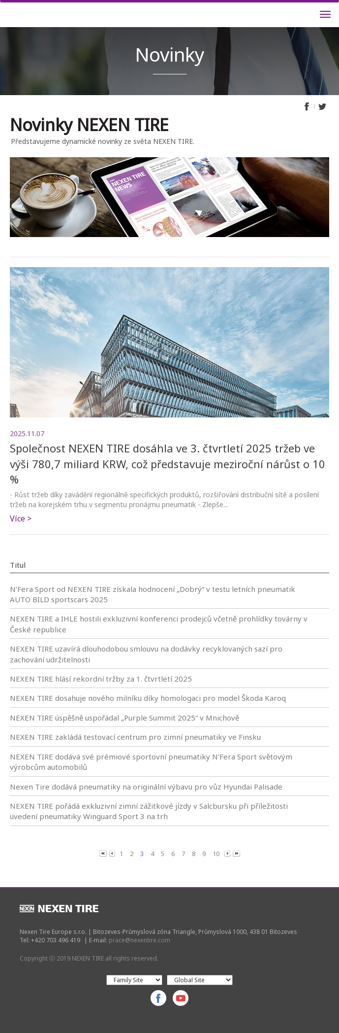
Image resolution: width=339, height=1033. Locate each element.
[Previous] (104, 853)
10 (216, 853)
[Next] (228, 853)
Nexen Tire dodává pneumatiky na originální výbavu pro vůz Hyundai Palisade (146, 787)
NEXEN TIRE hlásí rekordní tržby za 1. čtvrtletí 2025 (101, 679)
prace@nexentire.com (139, 940)
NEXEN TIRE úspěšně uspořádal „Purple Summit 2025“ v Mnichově (124, 718)
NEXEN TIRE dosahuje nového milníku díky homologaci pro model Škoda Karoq (148, 698)
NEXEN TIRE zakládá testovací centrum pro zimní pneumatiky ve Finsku (135, 737)
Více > (20, 518)
